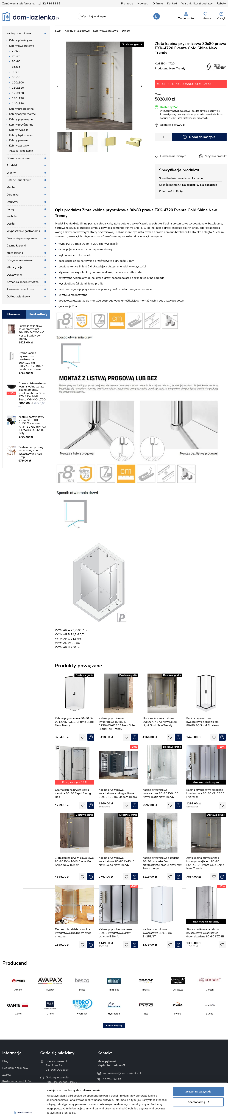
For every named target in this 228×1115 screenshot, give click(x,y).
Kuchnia (11, 216)
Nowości (142, 4)
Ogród (11, 224)
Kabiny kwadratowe (21, 46)
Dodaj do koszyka (202, 137)
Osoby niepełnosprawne (22, 238)
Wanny (11, 173)
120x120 (18, 93)
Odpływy (12, 202)
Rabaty (221, 4)
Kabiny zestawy (19, 146)
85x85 (16, 67)
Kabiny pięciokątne (21, 119)
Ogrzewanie (14, 275)
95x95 (16, 77)
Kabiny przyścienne (21, 125)
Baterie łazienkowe (19, 180)
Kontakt (172, 4)
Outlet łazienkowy (18, 297)
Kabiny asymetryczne (22, 114)
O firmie (158, 4)
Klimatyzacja (14, 267)
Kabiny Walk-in (19, 130)
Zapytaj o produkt (215, 156)
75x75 (16, 56)
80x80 (16, 61)
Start (58, 31)
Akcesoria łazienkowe (20, 289)
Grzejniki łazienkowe (20, 260)
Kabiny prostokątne (21, 109)
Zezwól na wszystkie (198, 1064)
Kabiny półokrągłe (20, 40)
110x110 (18, 88)
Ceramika (12, 195)
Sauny (10, 209)
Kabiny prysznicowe (19, 33)
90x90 (16, 72)
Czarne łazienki (16, 246)
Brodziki (12, 165)
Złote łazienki (15, 253)
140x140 (18, 103)
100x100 (18, 83)
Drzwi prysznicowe (18, 158)
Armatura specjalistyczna (22, 282)
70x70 (16, 51)
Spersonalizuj (198, 1075)
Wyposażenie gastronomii (23, 231)
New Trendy (177, 68)
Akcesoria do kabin (21, 151)
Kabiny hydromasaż (21, 135)
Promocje (127, 4)
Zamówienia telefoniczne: (31, 3)
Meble (11, 187)
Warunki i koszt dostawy (197, 4)
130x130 (18, 98)
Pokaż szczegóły (57, 1107)
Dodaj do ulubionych (173, 156)
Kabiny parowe (18, 140)
